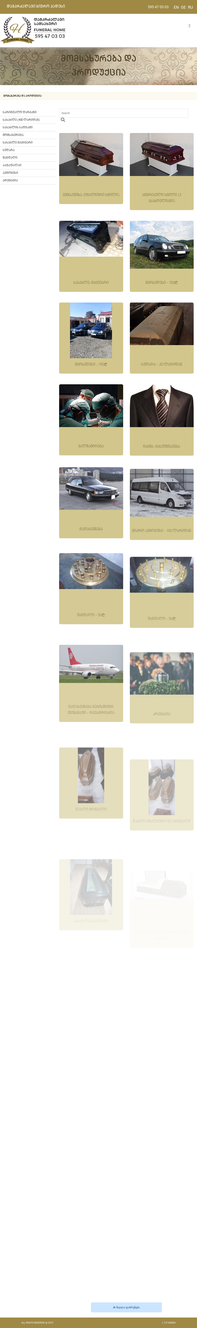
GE (183, 7)
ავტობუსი (10, 173)
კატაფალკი (12, 165)
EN (176, 7)
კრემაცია (10, 180)
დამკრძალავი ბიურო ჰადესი (36, 6)
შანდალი (10, 158)
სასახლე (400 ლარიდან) (21, 120)
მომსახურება (13, 135)
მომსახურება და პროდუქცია (22, 96)
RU (190, 7)
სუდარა (9, 150)
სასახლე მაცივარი (18, 143)
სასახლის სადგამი (18, 127)
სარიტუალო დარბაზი (20, 112)
